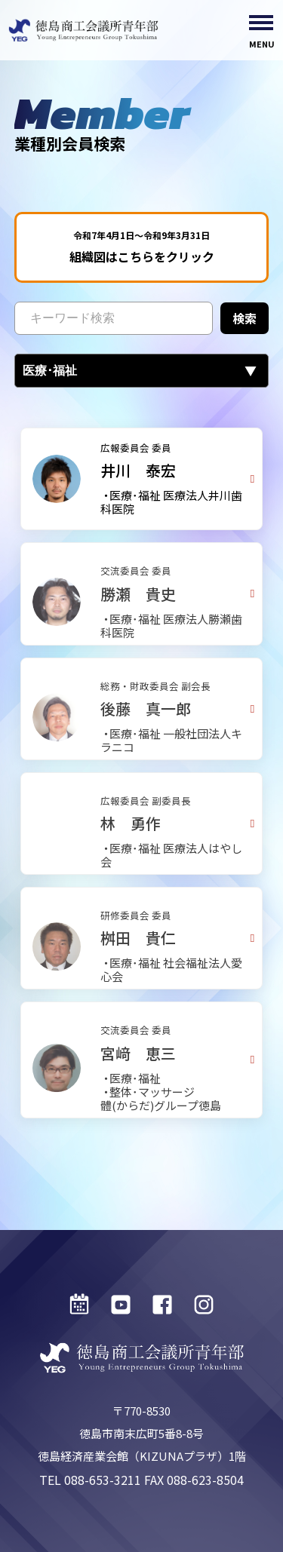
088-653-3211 (102, 1480)
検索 (244, 321)
